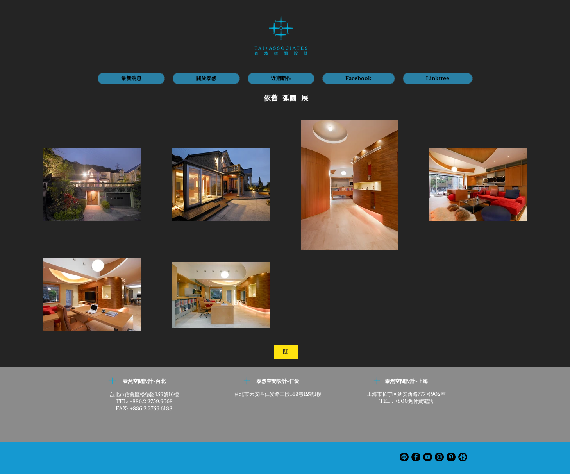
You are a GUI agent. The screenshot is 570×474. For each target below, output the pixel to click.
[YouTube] (427, 457)
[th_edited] (462, 457)
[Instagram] (439, 457)
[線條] (404, 457)
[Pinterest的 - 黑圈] (451, 457)
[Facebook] (415, 457)
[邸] (286, 352)
